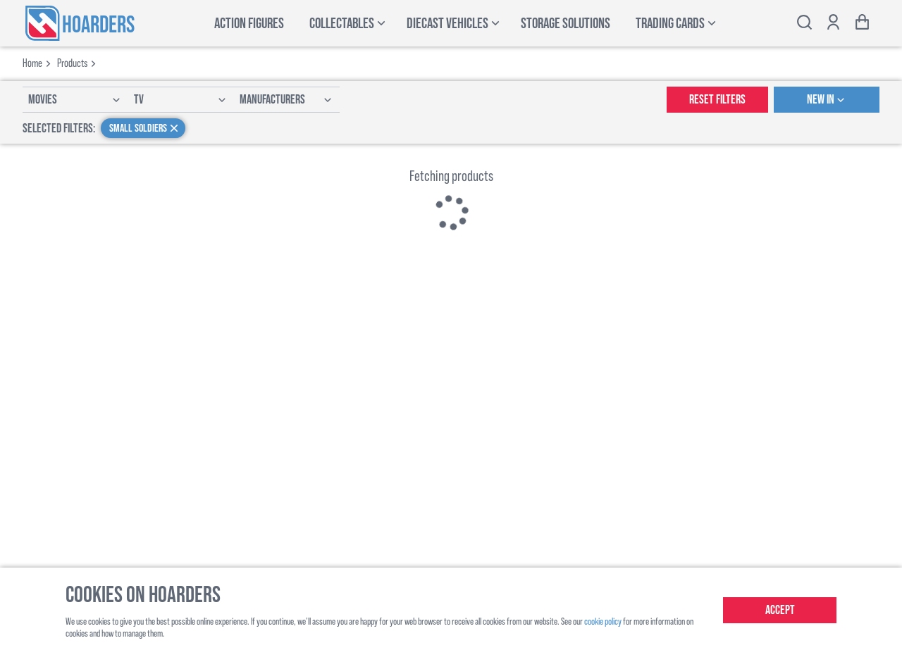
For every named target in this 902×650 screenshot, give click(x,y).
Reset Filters (717, 99)
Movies (75, 99)
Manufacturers (287, 99)
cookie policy (603, 621)
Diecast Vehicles (447, 23)
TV (181, 99)
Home (32, 62)
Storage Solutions (565, 23)
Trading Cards (670, 23)
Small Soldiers (145, 128)
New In (827, 99)
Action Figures (249, 23)
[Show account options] (833, 23)
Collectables (341, 23)
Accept (780, 610)
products (72, 62)
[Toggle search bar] (804, 23)
